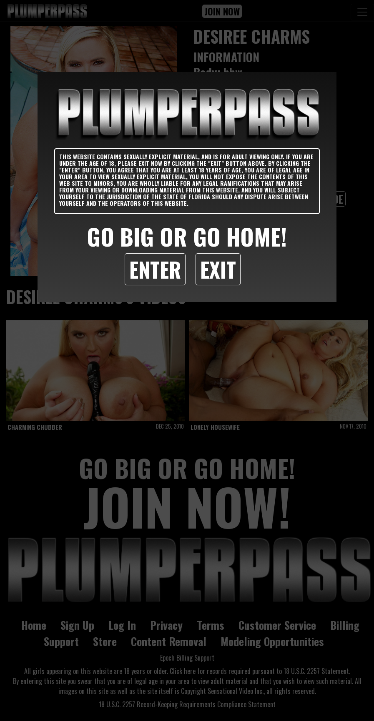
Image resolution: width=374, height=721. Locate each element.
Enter (155, 269)
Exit (218, 269)
